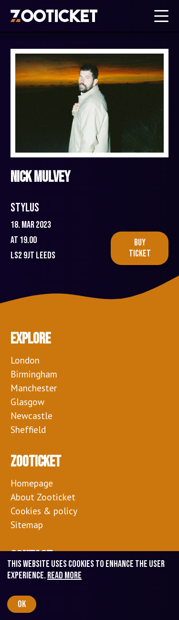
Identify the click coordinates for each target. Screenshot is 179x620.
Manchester (34, 388)
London (25, 360)
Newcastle (32, 415)
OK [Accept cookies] (22, 604)
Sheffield (28, 429)
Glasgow (27, 402)
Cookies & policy (44, 511)
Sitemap (27, 525)
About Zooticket (43, 497)
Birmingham (34, 374)
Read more (64, 575)
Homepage (32, 483)
